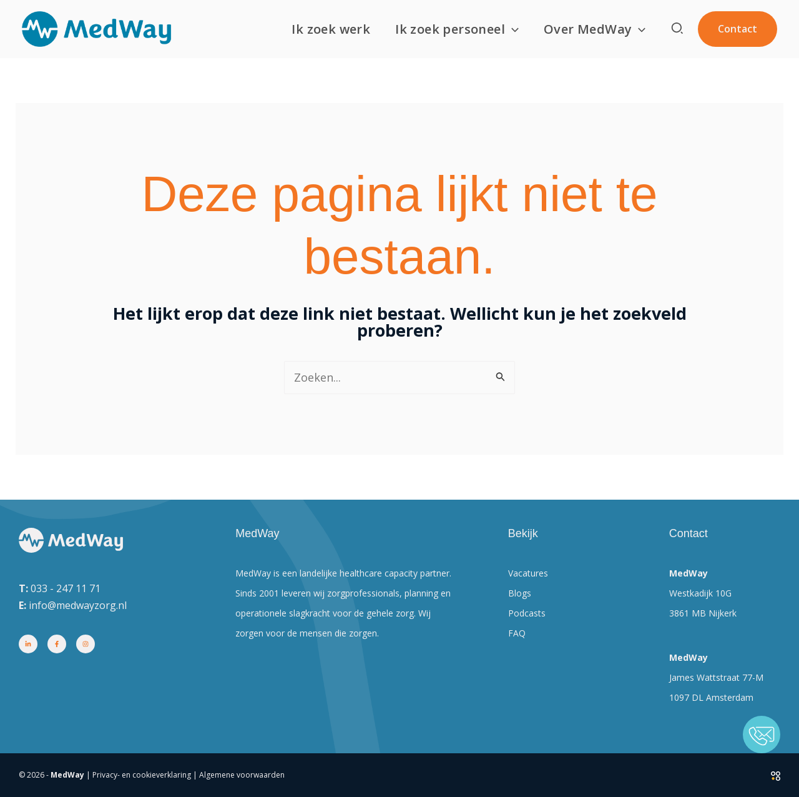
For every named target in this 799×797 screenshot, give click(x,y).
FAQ (517, 633)
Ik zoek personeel (457, 29)
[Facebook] (56, 644)
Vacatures (528, 573)
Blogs (519, 593)
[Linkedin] (28, 644)
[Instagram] (85, 644)
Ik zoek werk (331, 29)
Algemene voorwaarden (242, 775)
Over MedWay (594, 29)
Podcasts (527, 613)
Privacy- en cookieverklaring (141, 775)
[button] (512, 29)
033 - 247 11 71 (65, 588)
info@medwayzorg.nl (78, 605)
